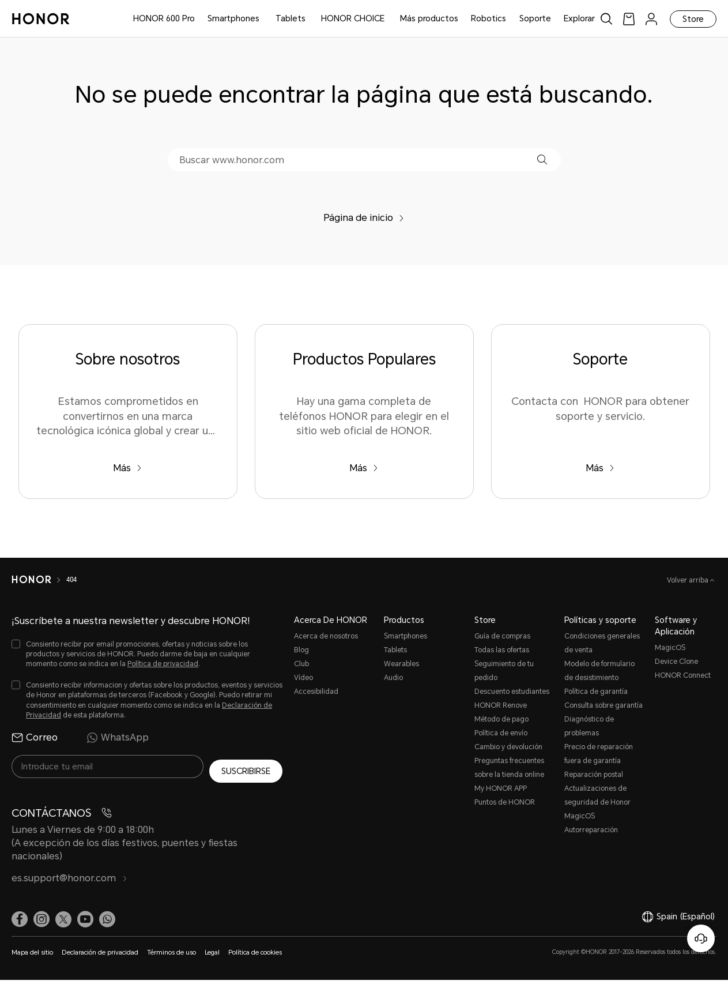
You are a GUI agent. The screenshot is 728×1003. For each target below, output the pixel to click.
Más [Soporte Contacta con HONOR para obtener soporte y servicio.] (600, 468)
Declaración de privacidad (100, 948)
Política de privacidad (162, 664)
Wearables (401, 664)
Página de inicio (363, 217)
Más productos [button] (429, 18)
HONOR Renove (500, 705)
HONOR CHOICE (352, 18)
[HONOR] (39, 579)
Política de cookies (255, 948)
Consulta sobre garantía (603, 705)
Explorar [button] (579, 18)
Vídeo (303, 678)
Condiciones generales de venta (602, 643)
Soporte (535, 18)
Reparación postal (593, 775)
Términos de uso (171, 948)
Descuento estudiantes (511, 692)
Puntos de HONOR (504, 802)
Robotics (488, 18)
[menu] (651, 18)
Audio (393, 678)
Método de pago (501, 719)
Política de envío (500, 733)
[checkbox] (147, 654)
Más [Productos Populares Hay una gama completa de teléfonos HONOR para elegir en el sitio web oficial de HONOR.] (363, 468)
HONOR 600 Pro (164, 18)
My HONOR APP (500, 788)
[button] (542, 159)
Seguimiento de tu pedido (504, 671)
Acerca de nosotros (326, 636)
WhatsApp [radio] (117, 737)
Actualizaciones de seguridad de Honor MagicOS (597, 802)
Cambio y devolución (508, 747)
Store (693, 19)
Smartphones (233, 18)
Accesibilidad (316, 692)
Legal (212, 948)
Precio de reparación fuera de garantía (598, 754)
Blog (301, 650)
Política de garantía (596, 692)
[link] (629, 18)
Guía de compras (502, 636)
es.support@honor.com (69, 873)
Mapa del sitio (32, 948)
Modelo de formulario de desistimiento (599, 671)
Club (301, 664)
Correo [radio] (35, 737)
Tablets (290, 18)
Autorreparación (591, 830)
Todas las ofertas (501, 650)
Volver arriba (688, 580)
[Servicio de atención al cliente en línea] (701, 938)
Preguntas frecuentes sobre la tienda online (509, 768)
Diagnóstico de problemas (589, 726)
